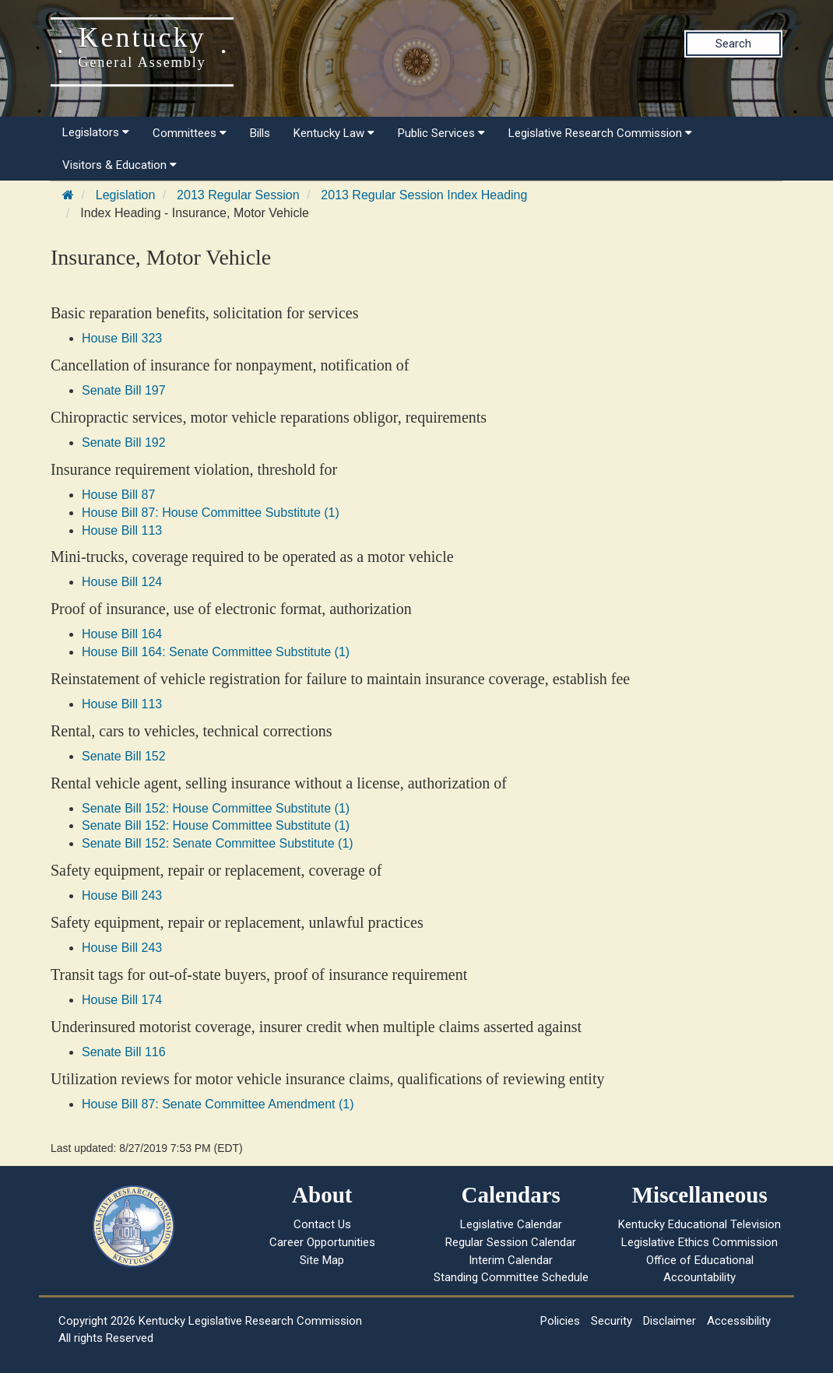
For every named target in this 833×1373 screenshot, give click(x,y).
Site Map (322, 1260)
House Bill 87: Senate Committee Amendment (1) (218, 1104)
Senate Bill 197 (124, 390)
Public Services (441, 133)
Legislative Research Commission (600, 133)
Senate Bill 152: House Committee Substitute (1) (216, 808)
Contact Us (322, 1224)
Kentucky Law (333, 133)
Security (611, 1321)
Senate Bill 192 (124, 442)
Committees (190, 133)
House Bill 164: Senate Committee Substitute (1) (216, 651)
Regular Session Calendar (510, 1242)
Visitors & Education (119, 165)
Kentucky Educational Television (699, 1224)
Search (733, 44)
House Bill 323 (122, 338)
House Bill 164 (122, 634)
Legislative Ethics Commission (699, 1242)
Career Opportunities (322, 1242)
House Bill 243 (122, 895)
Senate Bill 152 (124, 756)
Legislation (126, 195)
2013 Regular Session (238, 195)
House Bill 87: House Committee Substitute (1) (210, 512)
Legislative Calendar (511, 1224)
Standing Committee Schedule (511, 1277)
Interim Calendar (511, 1260)
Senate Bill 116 (124, 1052)
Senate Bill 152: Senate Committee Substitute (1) (217, 843)
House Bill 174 (122, 999)
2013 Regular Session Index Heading (424, 195)
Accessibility (739, 1321)
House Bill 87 (118, 494)
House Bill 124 (122, 581)
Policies (560, 1321)
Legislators (95, 132)
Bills (260, 133)
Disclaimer (669, 1321)
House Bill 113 (122, 530)
